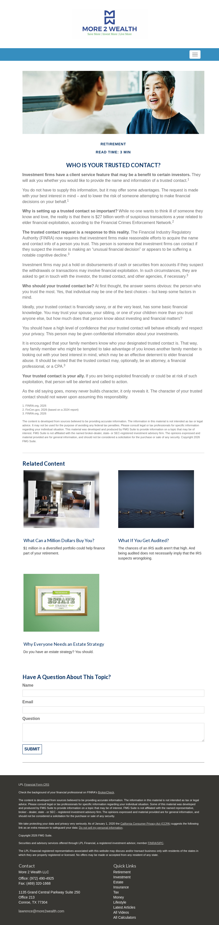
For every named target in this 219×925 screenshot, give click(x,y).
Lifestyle (119, 902)
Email (27, 702)
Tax (116, 892)
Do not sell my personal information (101, 827)
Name (28, 685)
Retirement (122, 872)
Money (118, 897)
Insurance (121, 887)
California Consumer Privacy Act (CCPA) (145, 823)
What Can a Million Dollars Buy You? (58, 540)
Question (31, 718)
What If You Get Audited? (143, 540)
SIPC (160, 843)
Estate (118, 882)
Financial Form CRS (36, 784)
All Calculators (124, 917)
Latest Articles (124, 907)
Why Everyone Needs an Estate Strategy (63, 644)
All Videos (121, 912)
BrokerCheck (106, 792)
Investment (122, 877)
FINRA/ (152, 843)
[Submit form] (32, 749)
